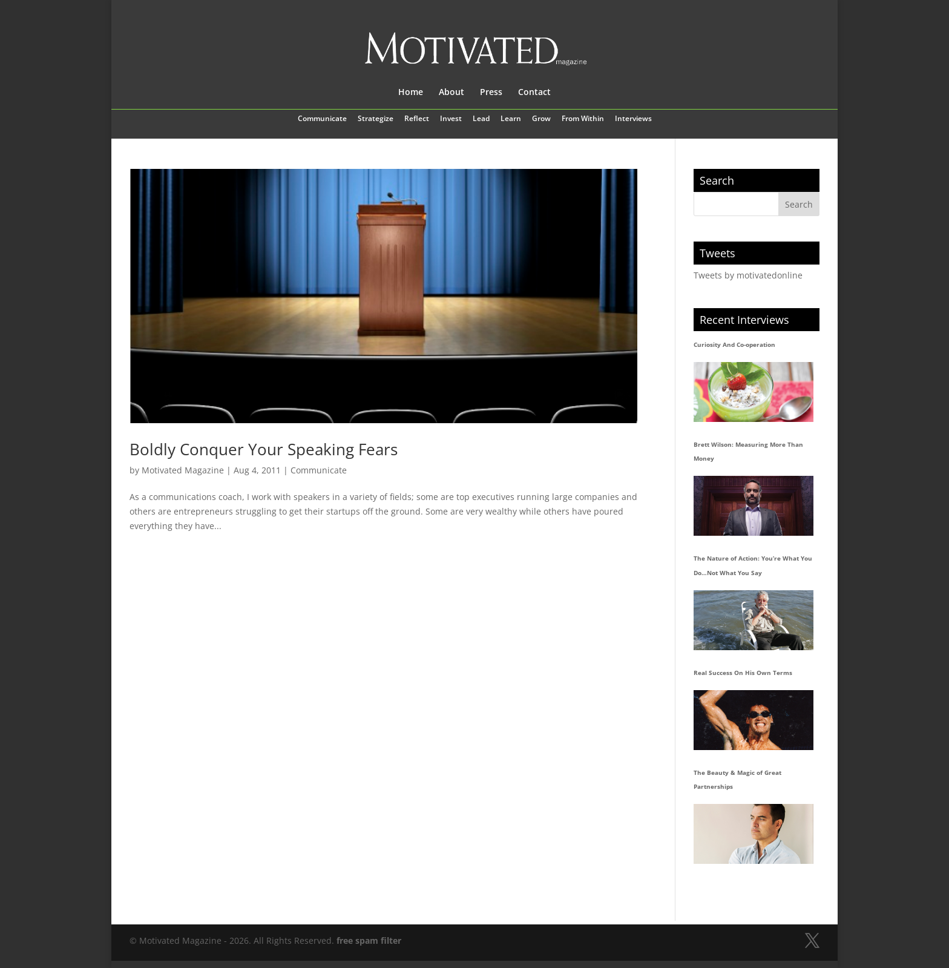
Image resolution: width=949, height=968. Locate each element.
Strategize (375, 119)
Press (491, 92)
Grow (541, 119)
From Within (583, 119)
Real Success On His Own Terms (743, 672)
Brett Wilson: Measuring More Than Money (748, 451)
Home (410, 92)
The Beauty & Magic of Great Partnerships (737, 779)
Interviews (633, 119)
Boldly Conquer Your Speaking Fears (264, 449)
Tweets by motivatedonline (748, 275)
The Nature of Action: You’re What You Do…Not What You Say (753, 565)
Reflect (416, 119)
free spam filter (369, 940)
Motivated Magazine (183, 470)
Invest (451, 119)
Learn (511, 119)
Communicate (322, 119)
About (451, 92)
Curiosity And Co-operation (734, 344)
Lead (481, 119)
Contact (534, 92)
